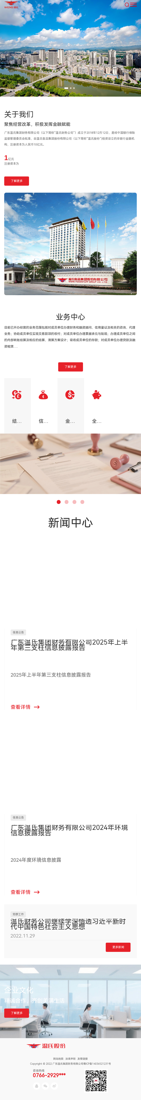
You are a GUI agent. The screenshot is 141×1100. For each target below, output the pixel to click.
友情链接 (82, 1058)
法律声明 (70, 1058)
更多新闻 (118, 947)
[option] (17, 406)
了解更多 (17, 181)
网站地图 (58, 1058)
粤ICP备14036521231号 (97, 1063)
